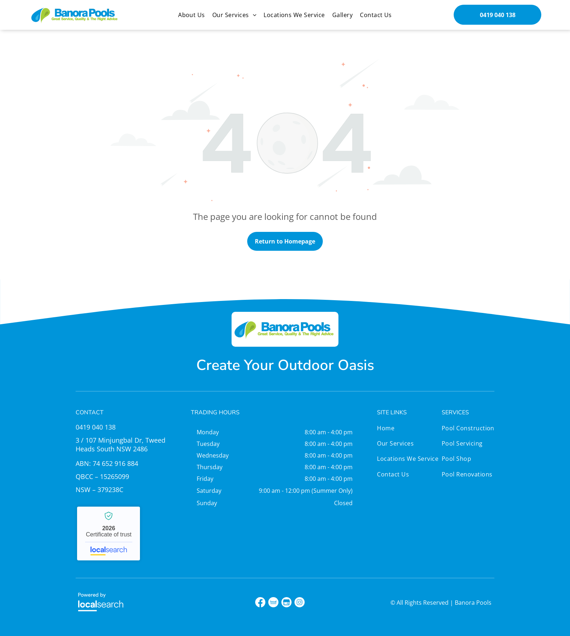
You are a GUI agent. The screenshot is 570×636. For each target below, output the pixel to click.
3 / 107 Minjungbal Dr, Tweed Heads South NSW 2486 (120, 444)
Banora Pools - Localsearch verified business (108, 533)
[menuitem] (191, 15)
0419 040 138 (96, 427)
